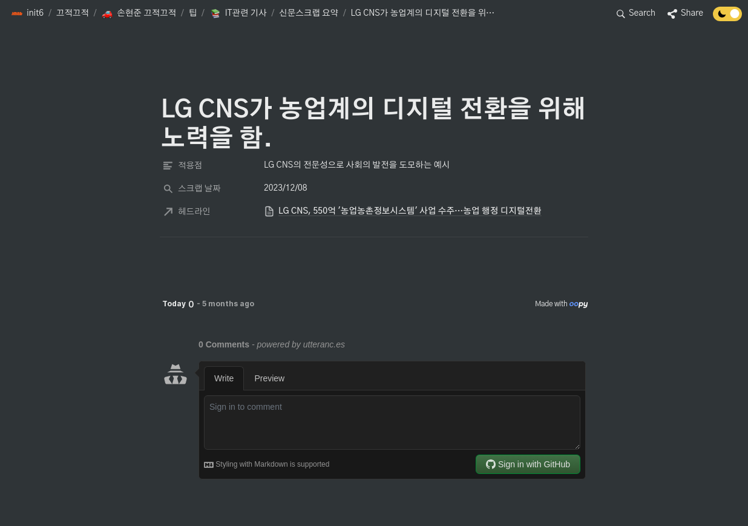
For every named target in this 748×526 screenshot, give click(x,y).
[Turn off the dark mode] (727, 18)
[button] (27, 14)
